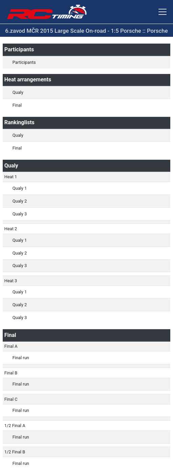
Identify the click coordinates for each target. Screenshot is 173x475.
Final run (21, 357)
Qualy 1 (20, 188)
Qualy (18, 92)
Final (17, 105)
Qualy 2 (20, 201)
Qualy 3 (20, 213)
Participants (24, 62)
